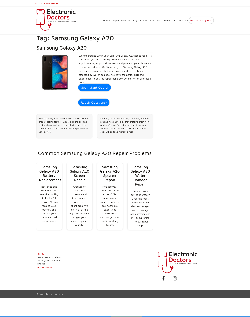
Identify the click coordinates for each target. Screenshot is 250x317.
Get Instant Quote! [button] (94, 87)
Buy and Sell (140, 20)
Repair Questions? (94, 102)
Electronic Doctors (54, 294)
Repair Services (121, 20)
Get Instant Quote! (201, 20)
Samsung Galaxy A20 (62, 48)
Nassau (38, 3)
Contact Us (169, 20)
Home (106, 20)
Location (183, 20)
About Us (154, 20)
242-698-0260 (50, 3)
